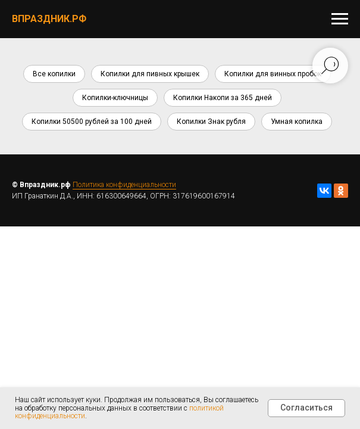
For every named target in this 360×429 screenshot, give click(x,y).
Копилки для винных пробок (272, 74)
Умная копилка (297, 121)
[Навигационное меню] (339, 19)
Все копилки (54, 74)
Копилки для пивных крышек (150, 74)
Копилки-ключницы (115, 98)
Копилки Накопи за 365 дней (222, 98)
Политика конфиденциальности (124, 185)
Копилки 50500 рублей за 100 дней (92, 121)
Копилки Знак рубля (211, 121)
